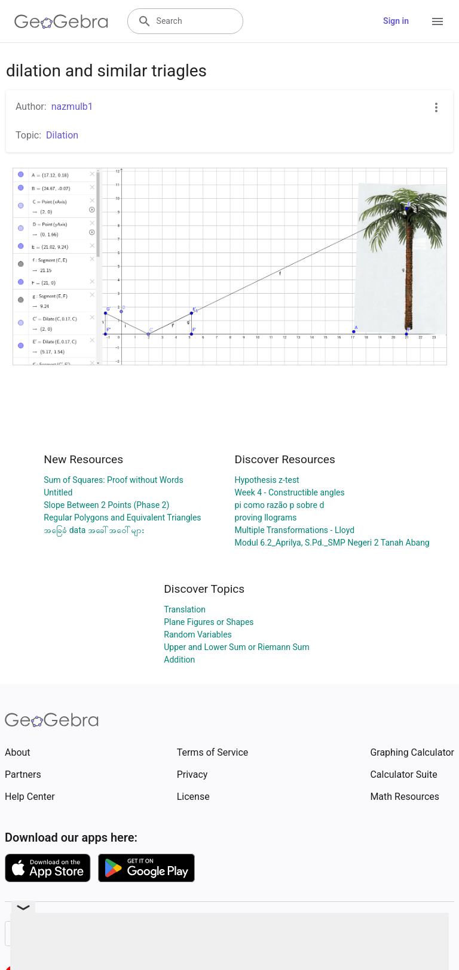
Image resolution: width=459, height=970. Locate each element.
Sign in (396, 21)
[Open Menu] (437, 21)
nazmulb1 (72, 106)
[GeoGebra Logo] (61, 21)
